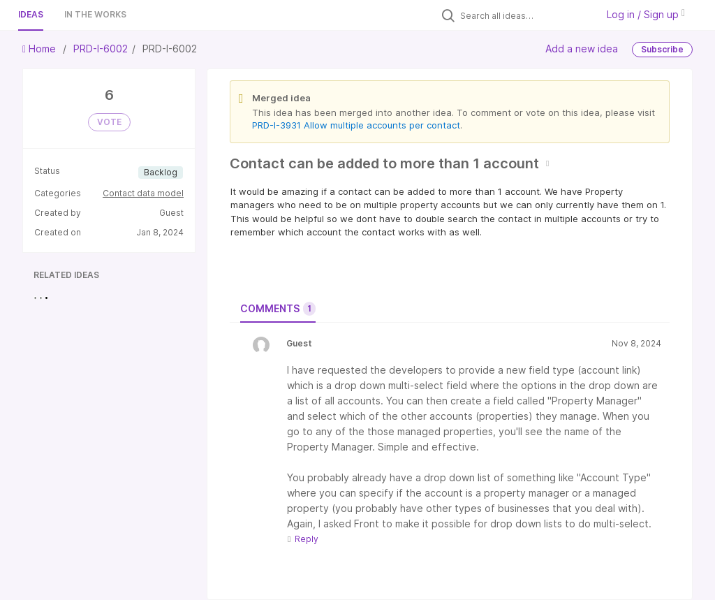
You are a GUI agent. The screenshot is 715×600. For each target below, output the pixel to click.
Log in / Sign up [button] (646, 14)
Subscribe (662, 49)
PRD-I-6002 (100, 48)
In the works (95, 14)
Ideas (30, 14)
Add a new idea (581, 48)
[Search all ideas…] (525, 15)
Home (40, 48)
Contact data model (143, 193)
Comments (278, 309)
